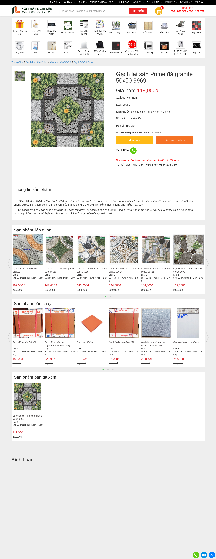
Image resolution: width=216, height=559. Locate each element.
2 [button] (110, 296)
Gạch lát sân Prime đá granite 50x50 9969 (27, 417)
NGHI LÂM (69, 2)
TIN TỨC (55, 2)
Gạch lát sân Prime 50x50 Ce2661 (25, 270)
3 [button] (113, 369)
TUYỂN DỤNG (154, 2)
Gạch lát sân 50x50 (60, 62)
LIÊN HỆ (83, 2)
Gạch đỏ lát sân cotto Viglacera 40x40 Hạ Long (57, 344)
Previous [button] (9, 264)
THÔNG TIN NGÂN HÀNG (103, 2)
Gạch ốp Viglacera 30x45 (186, 342)
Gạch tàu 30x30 (85, 342)
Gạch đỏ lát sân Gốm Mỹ (121, 342)
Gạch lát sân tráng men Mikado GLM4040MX (153, 344)
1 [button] (105, 296)
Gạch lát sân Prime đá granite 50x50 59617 (124, 270)
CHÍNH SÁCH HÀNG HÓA (131, 2)
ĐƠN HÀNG (171, 2)
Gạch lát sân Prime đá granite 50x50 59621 (156, 270)
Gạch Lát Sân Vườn (36, 62)
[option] (28, 263)
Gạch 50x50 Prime (84, 62)
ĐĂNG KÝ (198, 2)
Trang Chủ (17, 62)
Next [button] (207, 264)
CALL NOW (126, 150)
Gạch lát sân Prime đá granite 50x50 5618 (59, 270)
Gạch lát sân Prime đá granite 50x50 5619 (92, 270)
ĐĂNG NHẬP (186, 2)
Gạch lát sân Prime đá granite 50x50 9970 (188, 270)
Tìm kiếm (138, 10)
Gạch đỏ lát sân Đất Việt (25, 342)
